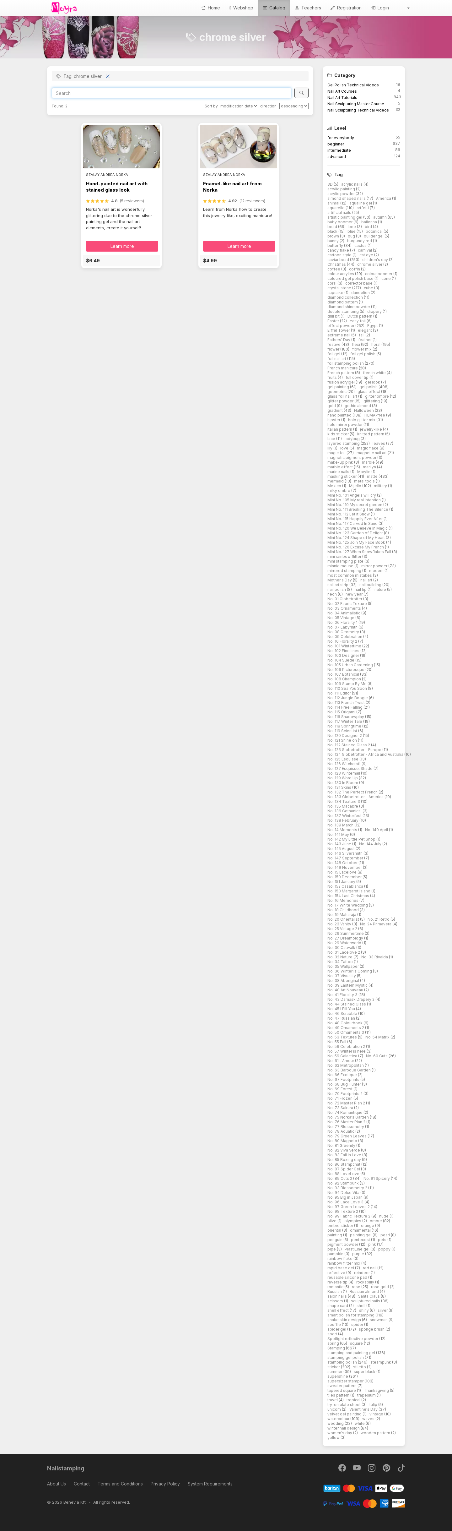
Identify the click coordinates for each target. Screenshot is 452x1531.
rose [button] (356, 1286)
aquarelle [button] (336, 207)
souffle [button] (334, 1324)
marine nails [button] (338, 471)
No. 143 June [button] (339, 844)
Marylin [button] (364, 471)
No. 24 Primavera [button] (376, 924)
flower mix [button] (362, 349)
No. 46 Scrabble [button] (342, 1013)
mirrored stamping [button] (344, 570)
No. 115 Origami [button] (341, 712)
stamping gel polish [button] (346, 1357)
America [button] (384, 198)
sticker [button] (334, 1367)
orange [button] (368, 1225)
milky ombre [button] (339, 490)
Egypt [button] (373, 325)
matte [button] (373, 476)
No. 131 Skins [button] (339, 787)
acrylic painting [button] (341, 189)
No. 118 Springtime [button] (344, 726)
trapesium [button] (367, 1395)
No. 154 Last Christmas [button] (348, 895)
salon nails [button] (337, 1296)
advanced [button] (336, 156)
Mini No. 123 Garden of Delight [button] (355, 533)
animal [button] (333, 203)
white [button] (360, 1423)
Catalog (274, 7)
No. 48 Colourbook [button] (345, 1023)
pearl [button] (385, 1235)
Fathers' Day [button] (339, 339)
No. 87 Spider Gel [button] (344, 1169)
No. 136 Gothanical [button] (345, 811)
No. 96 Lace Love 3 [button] (345, 1202)
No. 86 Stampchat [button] (344, 1164)
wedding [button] (336, 1423)
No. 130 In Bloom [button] (343, 782)
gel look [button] (373, 382)
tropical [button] (354, 1400)
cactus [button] (361, 245)
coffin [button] (355, 269)
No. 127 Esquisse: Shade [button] (350, 768)
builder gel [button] (374, 236)
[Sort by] (238, 106)
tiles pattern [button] (338, 1395)
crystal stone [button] (339, 288)
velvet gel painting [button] (345, 1414)
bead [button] (332, 226)
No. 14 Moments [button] (342, 829)
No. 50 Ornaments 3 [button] (346, 1032)
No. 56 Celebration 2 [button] (346, 1046)
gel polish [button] (369, 386)
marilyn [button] (370, 467)
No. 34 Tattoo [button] (340, 961)
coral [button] (332, 283)
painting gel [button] (361, 1235)
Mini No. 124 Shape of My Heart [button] (356, 537)
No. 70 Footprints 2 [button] (345, 1093)
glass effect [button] (369, 391)
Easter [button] (333, 321)
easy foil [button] (358, 321)
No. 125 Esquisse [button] (343, 759)
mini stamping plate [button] (345, 561)
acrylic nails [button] (352, 184)
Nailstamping (65, 1468)
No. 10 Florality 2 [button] (342, 641)
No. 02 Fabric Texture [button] (347, 603)
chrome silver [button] (370, 264)
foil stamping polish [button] (346, 363)
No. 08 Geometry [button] (343, 631)
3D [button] (330, 184)
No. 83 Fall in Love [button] (344, 1154)
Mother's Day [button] (340, 580)
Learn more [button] (122, 246)
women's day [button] (340, 1432)
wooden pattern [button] (376, 1432)
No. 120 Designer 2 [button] (345, 735)
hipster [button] (334, 419)
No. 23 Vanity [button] (339, 924)
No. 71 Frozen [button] (340, 1098)
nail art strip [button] (338, 584)
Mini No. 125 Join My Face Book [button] (356, 542)
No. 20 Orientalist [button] (343, 919)
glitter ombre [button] (377, 396)
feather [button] (365, 339)
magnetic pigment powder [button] (352, 457)
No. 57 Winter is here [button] (347, 1051)
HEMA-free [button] (375, 415)
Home (210, 7)
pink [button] (372, 1244)
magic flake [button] (368, 448)
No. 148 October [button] (342, 862)
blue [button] (352, 231)
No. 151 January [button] (341, 881)
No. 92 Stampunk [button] (343, 1183)
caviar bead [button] (338, 259)
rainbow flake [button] (340, 1258)
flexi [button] (356, 344)
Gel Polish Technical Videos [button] (353, 85)
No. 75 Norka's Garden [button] (348, 1117)
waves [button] (368, 1418)
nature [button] (380, 589)
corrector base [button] (359, 283)
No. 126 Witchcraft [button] (344, 763)
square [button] (357, 1343)
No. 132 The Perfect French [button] (353, 792)
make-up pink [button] (340, 462)
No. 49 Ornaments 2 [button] (346, 1027)
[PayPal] (364, 1503)
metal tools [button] (365, 481)
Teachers (308, 7)
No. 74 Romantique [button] (345, 1112)
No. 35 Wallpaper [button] (343, 966)
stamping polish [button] (342, 1362)
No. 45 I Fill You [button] (341, 1008)
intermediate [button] (339, 150)
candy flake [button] (338, 250)
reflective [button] (336, 1272)
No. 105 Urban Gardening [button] (350, 664)
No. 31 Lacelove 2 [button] (344, 952)
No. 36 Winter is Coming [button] (350, 971)
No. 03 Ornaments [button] (344, 608)
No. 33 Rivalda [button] (375, 957)
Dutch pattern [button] (360, 316)
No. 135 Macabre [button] (343, 806)
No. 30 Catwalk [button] (341, 947)
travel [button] (333, 1400)
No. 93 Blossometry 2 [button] (347, 1187)
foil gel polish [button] (363, 353)
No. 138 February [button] (343, 820)
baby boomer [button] (340, 222)
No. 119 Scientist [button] (342, 730)
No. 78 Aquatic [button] (341, 1131)
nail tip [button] (361, 589)
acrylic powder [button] (341, 193)
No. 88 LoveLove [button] (343, 1173)
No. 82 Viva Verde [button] (344, 1150)
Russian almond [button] (365, 1291)
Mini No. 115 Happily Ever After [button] (355, 518)
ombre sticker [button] (340, 1225)
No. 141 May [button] (338, 834)
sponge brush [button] (372, 1329)
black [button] (332, 231)
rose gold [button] (380, 1286)
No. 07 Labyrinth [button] (342, 627)
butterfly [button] (335, 245)
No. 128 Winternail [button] (344, 773)
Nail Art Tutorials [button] (342, 97)
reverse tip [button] (337, 1282)
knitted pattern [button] (371, 434)
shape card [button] (338, 1305)
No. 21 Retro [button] (379, 919)
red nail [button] (370, 1268)
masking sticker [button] (342, 476)
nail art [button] (366, 580)
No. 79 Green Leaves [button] (347, 1136)
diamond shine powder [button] (349, 306)
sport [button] (332, 1334)
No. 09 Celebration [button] (345, 636)
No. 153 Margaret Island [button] (349, 891)
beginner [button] (335, 144)
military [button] (381, 485)
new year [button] (354, 594)
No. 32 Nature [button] (340, 957)
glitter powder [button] (340, 401)
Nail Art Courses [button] (342, 91)
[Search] (171, 93)
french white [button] (375, 372)
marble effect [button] (340, 467)
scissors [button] (335, 1301)
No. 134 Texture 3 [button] (344, 801)
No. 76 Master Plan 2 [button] (346, 1122)
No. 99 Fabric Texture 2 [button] (349, 1216)
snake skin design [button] (344, 1319)
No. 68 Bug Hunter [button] (344, 1084)
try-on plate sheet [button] (344, 1404)
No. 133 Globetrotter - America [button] (356, 796)
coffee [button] (334, 269)
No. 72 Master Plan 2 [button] (346, 1103)
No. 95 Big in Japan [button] (345, 1197)
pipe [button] (332, 1249)
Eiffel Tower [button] (339, 330)
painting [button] (335, 1235)
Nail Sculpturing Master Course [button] (355, 103)
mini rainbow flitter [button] (344, 556)
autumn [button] (380, 217)
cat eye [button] (366, 255)
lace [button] (331, 438)
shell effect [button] (338, 1310)
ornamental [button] (361, 1230)
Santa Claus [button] (369, 1296)
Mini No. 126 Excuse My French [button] (356, 547)
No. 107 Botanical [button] (343, 674)
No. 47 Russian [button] (341, 1018)
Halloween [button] (364, 410)
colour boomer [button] (379, 273)
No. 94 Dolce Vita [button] (343, 1192)
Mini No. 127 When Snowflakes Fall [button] (359, 551)
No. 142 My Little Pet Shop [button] (351, 839)
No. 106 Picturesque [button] (346, 669)
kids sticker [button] (338, 434)
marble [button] (369, 462)
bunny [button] (333, 240)
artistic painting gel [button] (345, 217)
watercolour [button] (338, 1418)
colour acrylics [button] (341, 273)
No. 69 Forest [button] (340, 1089)
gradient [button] (335, 410)
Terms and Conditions (120, 1483)
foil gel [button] (334, 353)
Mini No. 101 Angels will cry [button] (352, 495)
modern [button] (377, 570)
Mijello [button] (355, 485)
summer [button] (335, 1371)
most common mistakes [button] (350, 575)
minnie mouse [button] (340, 566)
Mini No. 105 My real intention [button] (354, 500)
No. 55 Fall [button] (337, 1041)
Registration (346, 7)
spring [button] (333, 1343)
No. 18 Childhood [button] (343, 909)
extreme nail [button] (339, 335)
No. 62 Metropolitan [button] (346, 1065)
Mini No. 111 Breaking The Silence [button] (358, 509)
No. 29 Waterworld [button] (344, 942)
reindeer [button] (362, 1272)
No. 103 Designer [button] (343, 655)
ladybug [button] (353, 438)
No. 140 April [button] (377, 829)
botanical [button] (375, 231)
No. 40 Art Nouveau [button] (345, 990)
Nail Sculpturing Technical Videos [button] (358, 110)
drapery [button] (375, 311)
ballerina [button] (369, 222)
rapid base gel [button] (341, 1268)
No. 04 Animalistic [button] (344, 613)
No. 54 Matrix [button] (377, 1037)
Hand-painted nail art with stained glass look (117, 187)
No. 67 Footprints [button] (343, 1079)
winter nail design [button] (344, 1428)
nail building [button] (370, 584)
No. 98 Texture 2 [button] (343, 1211)
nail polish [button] (337, 589)
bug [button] (352, 236)
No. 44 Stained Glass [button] (347, 1004)
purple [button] (358, 1253)
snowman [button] (379, 1319)
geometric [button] (337, 391)
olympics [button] (353, 1220)
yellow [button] (334, 1437)
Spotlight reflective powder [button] (353, 1338)
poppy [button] (384, 1249)
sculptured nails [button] (366, 1301)
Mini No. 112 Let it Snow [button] (349, 514)
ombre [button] (376, 1220)
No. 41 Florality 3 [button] (342, 994)
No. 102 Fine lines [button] (343, 650)
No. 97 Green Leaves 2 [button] (349, 1206)
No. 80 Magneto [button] (342, 1140)
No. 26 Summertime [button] (346, 933)
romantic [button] (335, 1286)
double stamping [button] (343, 311)
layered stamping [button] (344, 443)
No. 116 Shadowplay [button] (346, 716)
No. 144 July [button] (370, 844)
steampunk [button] (381, 1362)
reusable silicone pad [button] (347, 1277)
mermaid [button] (336, 481)
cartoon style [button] (339, 255)
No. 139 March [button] (340, 825)
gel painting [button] (338, 386)
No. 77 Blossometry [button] (346, 1126)
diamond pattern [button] (343, 302)
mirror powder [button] (374, 566)
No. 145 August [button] (341, 848)
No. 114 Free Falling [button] (345, 707)
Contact (82, 1483)
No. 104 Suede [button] (341, 660)
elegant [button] (365, 330)
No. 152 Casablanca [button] (345, 886)
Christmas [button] (337, 264)
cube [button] (369, 288)
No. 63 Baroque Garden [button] (349, 1070)
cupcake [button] (335, 292)
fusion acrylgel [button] (341, 382)
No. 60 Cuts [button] (377, 1056)
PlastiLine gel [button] (357, 1249)
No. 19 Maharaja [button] (342, 914)
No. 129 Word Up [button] (343, 778)
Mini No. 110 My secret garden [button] (355, 504)
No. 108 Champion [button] (344, 679)
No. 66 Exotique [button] (342, 1074)
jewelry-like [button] (371, 429)
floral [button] (376, 344)
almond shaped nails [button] (347, 198)
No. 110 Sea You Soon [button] (347, 688)
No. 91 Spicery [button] (377, 1178)
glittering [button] (372, 401)
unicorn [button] (334, 1409)
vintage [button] (376, 1414)
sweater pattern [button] (342, 1385)
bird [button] (369, 226)
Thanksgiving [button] (377, 1390)
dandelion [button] (361, 292)
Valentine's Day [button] (364, 1409)
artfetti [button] (363, 207)
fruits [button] (332, 377)
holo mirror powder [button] (345, 424)
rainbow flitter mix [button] (344, 1263)
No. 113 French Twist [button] (346, 702)
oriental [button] (334, 1230)
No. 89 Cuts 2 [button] (340, 1178)
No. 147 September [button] (345, 858)
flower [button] (333, 349)
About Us (56, 1483)
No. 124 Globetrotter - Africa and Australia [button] (365, 754)
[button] (404, 8)
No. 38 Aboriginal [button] (343, 980)
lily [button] (330, 448)
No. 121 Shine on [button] (342, 740)
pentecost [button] (361, 1239)
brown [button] (333, 236)
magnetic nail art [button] (372, 452)
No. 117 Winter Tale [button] (345, 721)
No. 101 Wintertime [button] (344, 646)
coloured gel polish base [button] (350, 278)
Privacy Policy (165, 1483)
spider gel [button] (337, 1329)
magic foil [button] (337, 452)
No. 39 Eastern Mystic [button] (348, 985)
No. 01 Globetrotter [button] (345, 599)
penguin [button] (335, 1239)
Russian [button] (335, 1291)
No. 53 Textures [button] (342, 1037)
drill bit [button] (334, 316)
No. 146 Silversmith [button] (345, 853)
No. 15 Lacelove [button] (342, 872)
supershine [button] (338, 1376)
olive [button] (332, 1220)
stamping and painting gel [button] (351, 1352)
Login (380, 7)
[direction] (294, 106)
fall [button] (362, 335)
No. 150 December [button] (345, 876)
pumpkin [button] (335, 1253)
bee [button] (352, 226)
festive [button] (334, 344)
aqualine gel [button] (361, 203)
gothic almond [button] (358, 405)
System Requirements (210, 1483)
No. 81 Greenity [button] (341, 1145)
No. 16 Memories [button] (343, 900)
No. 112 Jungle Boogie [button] (348, 697)
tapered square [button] (342, 1390)
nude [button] (384, 1216)
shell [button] (361, 1305)
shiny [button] (364, 1310)
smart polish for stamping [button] (351, 1315)
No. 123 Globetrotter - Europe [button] (354, 749)
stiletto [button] (360, 1367)
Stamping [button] (336, 1348)
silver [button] (383, 1310)
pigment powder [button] (343, 1244)
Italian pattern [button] (340, 429)
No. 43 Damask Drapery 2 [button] (351, 999)
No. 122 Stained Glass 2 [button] (349, 745)
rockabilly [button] (365, 1282)
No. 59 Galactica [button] (342, 1056)
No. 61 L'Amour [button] (341, 1060)
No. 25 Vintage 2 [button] (342, 928)
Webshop (241, 7)
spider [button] (357, 1324)
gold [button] (332, 405)
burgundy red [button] (360, 240)
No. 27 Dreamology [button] (345, 938)
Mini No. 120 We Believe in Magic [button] (358, 528)
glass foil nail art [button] (342, 396)
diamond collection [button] (345, 297)
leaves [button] (379, 443)
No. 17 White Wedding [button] (348, 905)
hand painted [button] (339, 415)
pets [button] (382, 1239)
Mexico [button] (334, 485)
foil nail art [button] (337, 358)
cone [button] (386, 278)
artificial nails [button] (339, 212)
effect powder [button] (341, 325)
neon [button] (332, 594)
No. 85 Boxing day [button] (344, 1159)
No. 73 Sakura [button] (340, 1107)
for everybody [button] (340, 137)
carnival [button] (365, 250)
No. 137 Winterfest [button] (345, 815)
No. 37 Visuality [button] (342, 975)
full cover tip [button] (357, 377)
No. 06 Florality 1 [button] (342, 622)
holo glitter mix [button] (362, 419)
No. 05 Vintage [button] (341, 617)
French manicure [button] (343, 368)
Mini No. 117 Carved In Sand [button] (353, 523)
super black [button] (365, 1371)
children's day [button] (375, 259)
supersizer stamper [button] (345, 1381)
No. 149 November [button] (345, 867)
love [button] (344, 448)
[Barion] (364, 1487)
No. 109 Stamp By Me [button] (347, 683)
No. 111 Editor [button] (339, 693)
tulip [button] (373, 1404)
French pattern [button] (341, 372)
